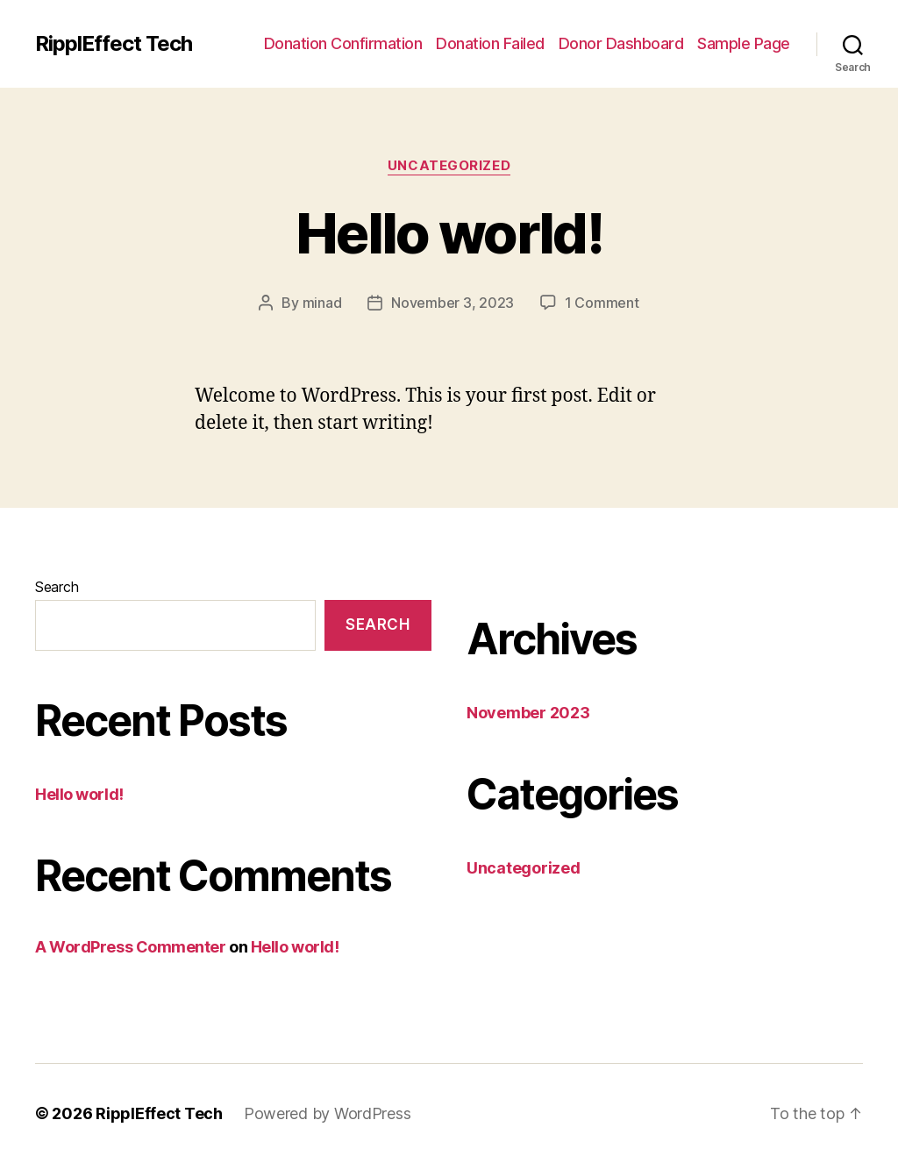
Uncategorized (449, 166)
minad (322, 302)
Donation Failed (490, 43)
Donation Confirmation (343, 43)
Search (56, 587)
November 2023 (528, 712)
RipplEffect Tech (113, 43)
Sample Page (743, 43)
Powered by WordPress (327, 1113)
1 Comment (602, 302)
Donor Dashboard (621, 43)
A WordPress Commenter (130, 947)
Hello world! (449, 233)
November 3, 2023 (452, 302)
